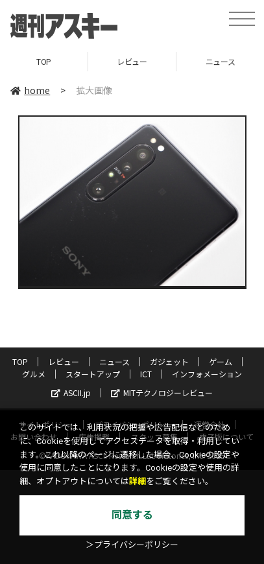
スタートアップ (93, 373)
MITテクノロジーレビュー (162, 392)
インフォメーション (207, 373)
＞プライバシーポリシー (132, 545)
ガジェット (169, 361)
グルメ (33, 373)
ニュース (114, 361)
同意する (132, 515)
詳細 (137, 481)
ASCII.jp (71, 392)
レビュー (132, 61)
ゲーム (220, 361)
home (30, 90)
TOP (43, 61)
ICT (146, 373)
